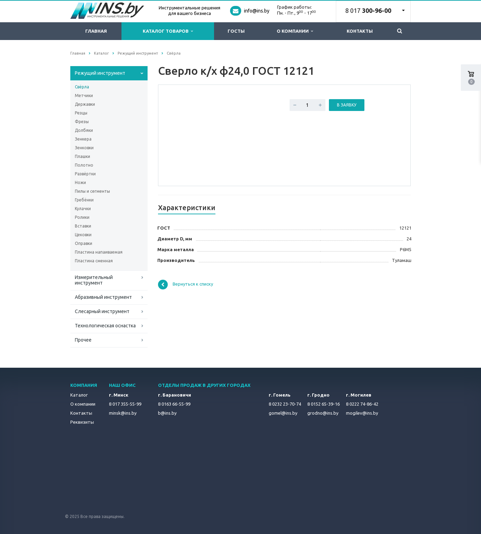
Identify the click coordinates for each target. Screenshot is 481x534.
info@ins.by (256, 11)
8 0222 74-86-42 (362, 403)
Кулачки (83, 208)
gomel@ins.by (283, 413)
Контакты (360, 31)
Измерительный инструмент (94, 280)
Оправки (83, 243)
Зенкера (83, 139)
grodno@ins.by (322, 413)
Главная (96, 31)
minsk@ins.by (122, 413)
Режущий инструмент (100, 73)
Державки (85, 104)
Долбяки (84, 130)
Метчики (84, 95)
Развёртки (85, 174)
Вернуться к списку (185, 284)
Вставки (83, 226)
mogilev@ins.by (362, 413)
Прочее (83, 340)
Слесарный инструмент (102, 311)
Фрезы (82, 121)
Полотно (84, 165)
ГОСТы (236, 31)
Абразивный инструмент (103, 297)
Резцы (81, 113)
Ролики (82, 217)
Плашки (82, 156)
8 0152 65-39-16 (323, 403)
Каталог (79, 394)
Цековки (83, 234)
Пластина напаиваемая (99, 252)
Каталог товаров (168, 31)
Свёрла (82, 87)
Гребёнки (84, 200)
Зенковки (84, 147)
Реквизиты (82, 422)
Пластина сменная (94, 260)
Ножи (80, 182)
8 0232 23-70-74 (285, 403)
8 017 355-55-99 (125, 403)
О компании (295, 31)
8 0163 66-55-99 (174, 403)
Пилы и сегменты (92, 191)
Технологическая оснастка (105, 325)
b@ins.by (167, 413)
